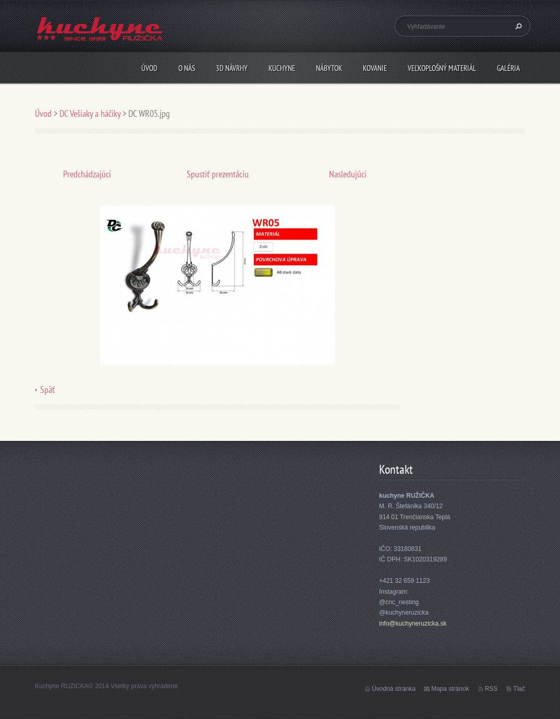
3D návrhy (232, 68)
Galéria (508, 68)
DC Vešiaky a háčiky (89, 113)
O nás (186, 68)
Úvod (149, 68)
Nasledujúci (348, 174)
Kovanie (375, 68)
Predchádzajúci (87, 174)
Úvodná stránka (394, 688)
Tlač (519, 688)
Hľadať (517, 26)
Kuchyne (282, 68)
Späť (47, 390)
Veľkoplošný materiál (442, 68)
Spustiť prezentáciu (218, 174)
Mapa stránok (450, 688)
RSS (491, 688)
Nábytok (329, 68)
